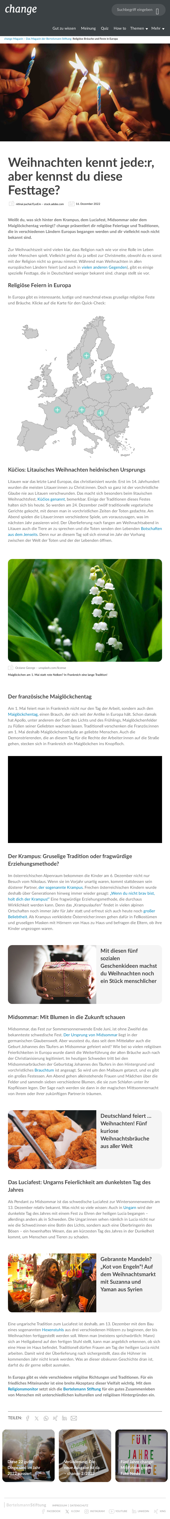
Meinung (88, 28)
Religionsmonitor (23, 1389)
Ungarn (129, 1208)
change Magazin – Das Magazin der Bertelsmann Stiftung (37, 39)
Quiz (104, 28)
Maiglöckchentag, (23, 715)
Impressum (59, 1505)
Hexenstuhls (53, 1330)
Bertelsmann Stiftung (82, 1389)
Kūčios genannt (51, 499)
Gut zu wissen (64, 28)
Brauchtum (44, 1070)
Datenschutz (79, 1505)
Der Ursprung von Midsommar (90, 1035)
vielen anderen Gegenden (104, 268)
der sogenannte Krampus (61, 888)
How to (120, 28)
